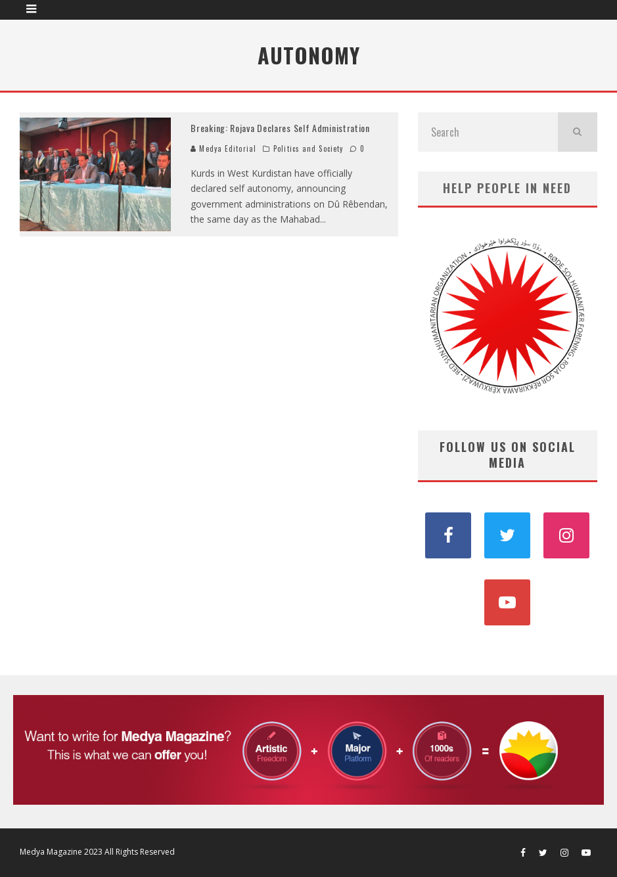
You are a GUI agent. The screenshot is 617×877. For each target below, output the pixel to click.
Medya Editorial (223, 148)
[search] (577, 132)
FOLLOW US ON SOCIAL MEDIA (508, 454)
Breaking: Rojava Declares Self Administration (280, 128)
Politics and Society (308, 148)
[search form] (488, 132)
